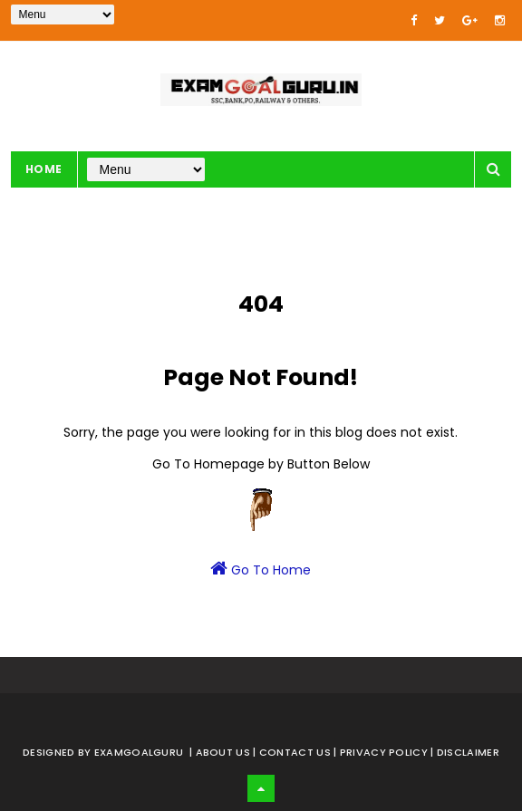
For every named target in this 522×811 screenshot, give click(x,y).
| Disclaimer (464, 752)
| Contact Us (293, 752)
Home (44, 169)
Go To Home (260, 569)
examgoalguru (139, 752)
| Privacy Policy (382, 752)
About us (225, 752)
